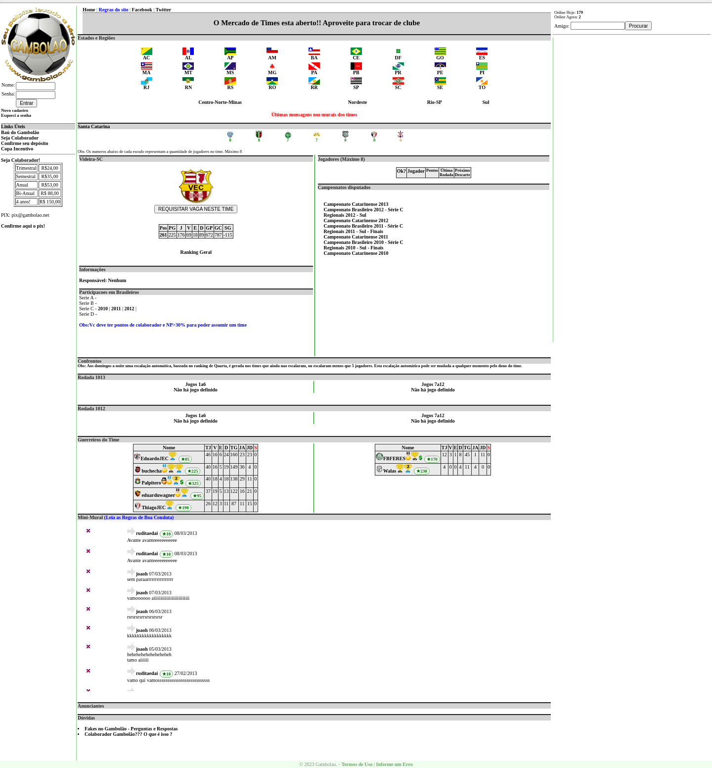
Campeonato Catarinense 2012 (356, 220)
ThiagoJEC (153, 507)
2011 (116, 308)
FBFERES (394, 458)
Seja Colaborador (20, 138)
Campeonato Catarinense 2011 (356, 237)
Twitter (163, 9)
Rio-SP (434, 102)
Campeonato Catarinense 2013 (356, 204)
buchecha (151, 471)
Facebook (142, 9)
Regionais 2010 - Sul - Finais (354, 247)
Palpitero (151, 482)
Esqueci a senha (16, 115)
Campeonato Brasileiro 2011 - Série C (363, 226)
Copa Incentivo (17, 148)
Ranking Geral (196, 252)
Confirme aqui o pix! (23, 226)
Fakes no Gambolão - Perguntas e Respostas (131, 728)
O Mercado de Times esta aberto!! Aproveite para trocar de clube (317, 23)
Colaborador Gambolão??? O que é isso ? (129, 734)
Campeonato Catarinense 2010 (356, 253)
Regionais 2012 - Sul (345, 215)
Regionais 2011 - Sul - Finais (353, 231)
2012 (130, 308)
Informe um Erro (394, 764)
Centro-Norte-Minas (220, 102)
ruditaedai (147, 533)
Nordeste (357, 102)
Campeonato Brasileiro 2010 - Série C (363, 242)
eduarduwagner (158, 495)
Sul (486, 102)
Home (89, 9)
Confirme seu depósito (24, 143)
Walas (389, 471)
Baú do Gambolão (20, 132)
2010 (103, 308)
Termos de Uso (356, 764)
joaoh (142, 573)
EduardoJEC (154, 458)
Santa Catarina (94, 126)
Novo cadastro (14, 110)
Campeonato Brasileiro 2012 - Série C (363, 209)
